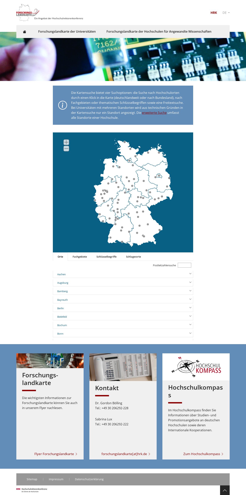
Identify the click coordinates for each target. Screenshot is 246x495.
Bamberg (62, 291)
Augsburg (62, 282)
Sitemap (32, 479)
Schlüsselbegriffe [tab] (106, 256)
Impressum (56, 479)
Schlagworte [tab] (133, 256)
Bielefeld (62, 316)
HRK (213, 13)
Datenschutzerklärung (89, 479)
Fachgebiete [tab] (80, 256)
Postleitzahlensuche (164, 265)
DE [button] (225, 13)
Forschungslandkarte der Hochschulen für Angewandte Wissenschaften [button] (158, 31)
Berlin (60, 308)
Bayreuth (62, 300)
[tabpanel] (123, 300)
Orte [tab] (60, 256)
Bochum (62, 325)
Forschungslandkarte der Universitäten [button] (67, 31)
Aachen (61, 274)
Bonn (60, 333)
